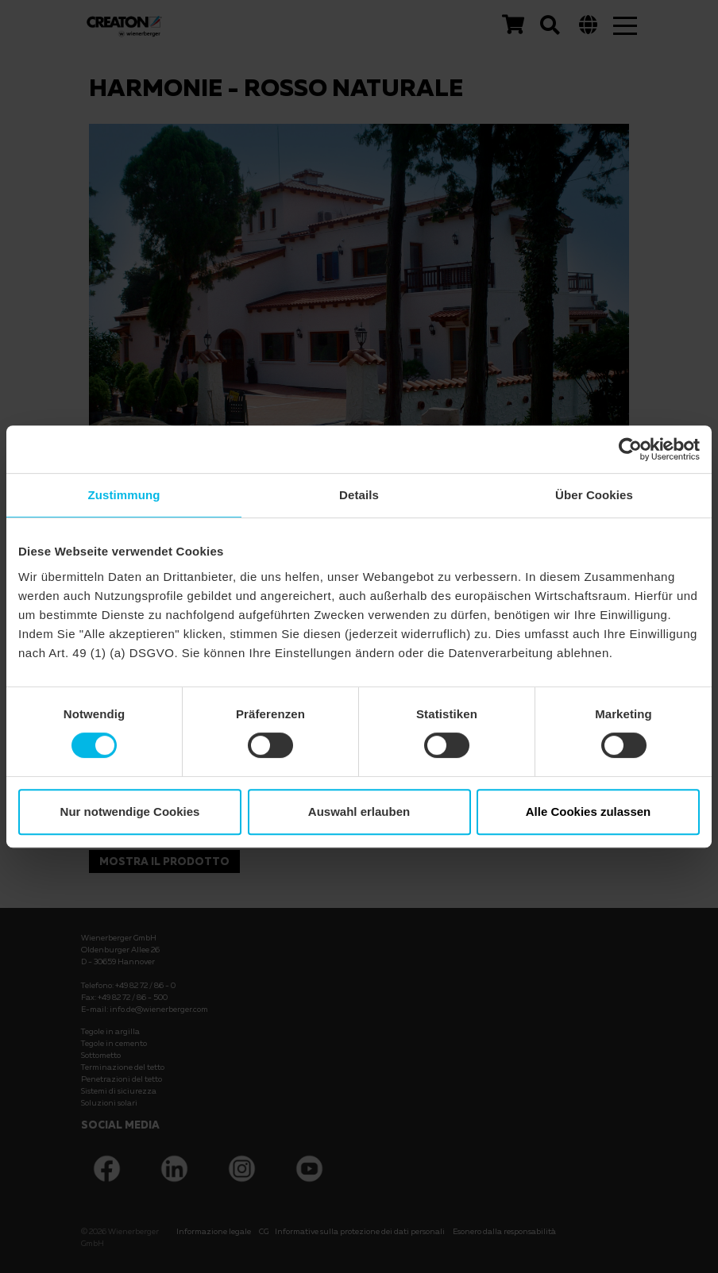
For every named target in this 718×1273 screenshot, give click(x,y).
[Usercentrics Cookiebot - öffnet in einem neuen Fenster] (630, 449)
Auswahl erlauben (359, 811)
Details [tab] (359, 495)
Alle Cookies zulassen (588, 811)
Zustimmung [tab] (124, 495)
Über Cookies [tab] (594, 495)
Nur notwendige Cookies (130, 811)
